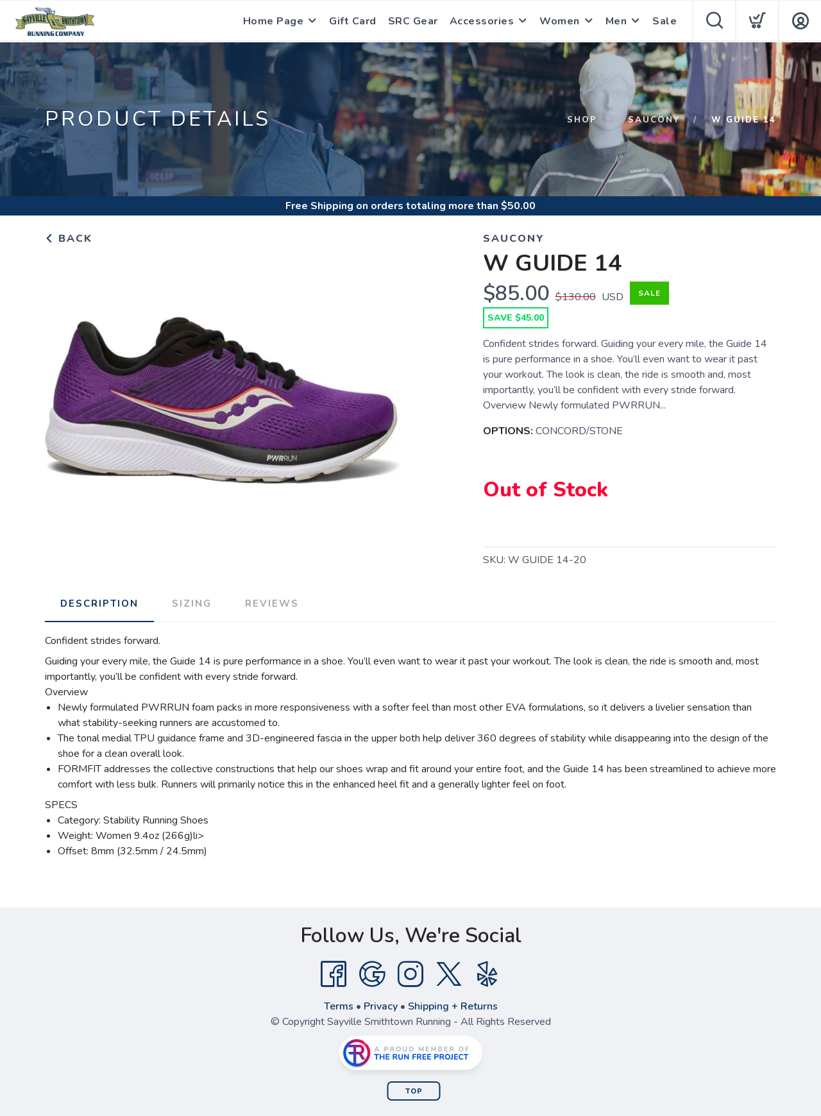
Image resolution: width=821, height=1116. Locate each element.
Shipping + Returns (453, 1006)
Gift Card (353, 21)
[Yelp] (487, 974)
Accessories (482, 21)
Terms (338, 1006)
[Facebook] (333, 974)
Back (68, 239)
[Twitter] (449, 974)
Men (616, 21)
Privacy (381, 1006)
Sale (664, 21)
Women (559, 21)
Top (414, 1091)
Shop (582, 120)
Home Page (273, 21)
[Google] (372, 974)
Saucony (654, 120)
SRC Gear (413, 21)
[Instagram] (410, 974)
